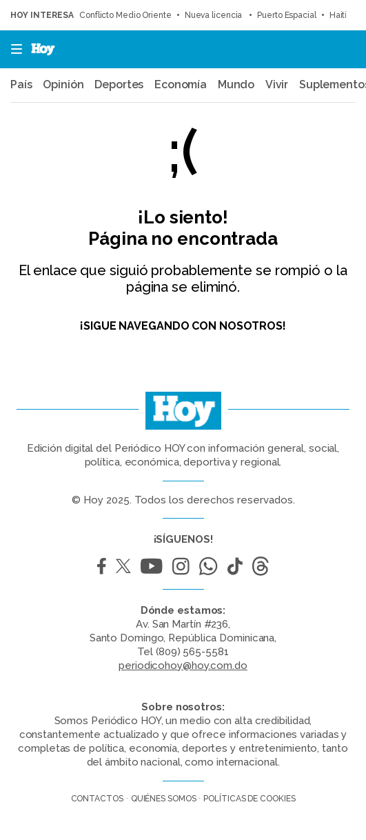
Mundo (236, 85)
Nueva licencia (215, 15)
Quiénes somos (163, 798)
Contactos (97, 798)
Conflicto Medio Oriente (125, 15)
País (21, 85)
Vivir (277, 85)
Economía (180, 85)
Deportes (118, 85)
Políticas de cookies (249, 798)
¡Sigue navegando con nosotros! (183, 325)
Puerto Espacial (286, 15)
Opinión (63, 85)
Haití (338, 15)
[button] (12, 49)
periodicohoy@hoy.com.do (183, 665)
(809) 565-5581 (192, 652)
